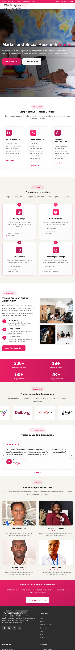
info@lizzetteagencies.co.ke (26, 1)
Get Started (11, 61)
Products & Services (46, 625)
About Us (43, 621)
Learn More (32, 61)
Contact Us (43, 638)
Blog (41, 634)
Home (41, 618)
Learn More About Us (14, 348)
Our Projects (43, 628)
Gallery (42, 631)
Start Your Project (37, 600)
